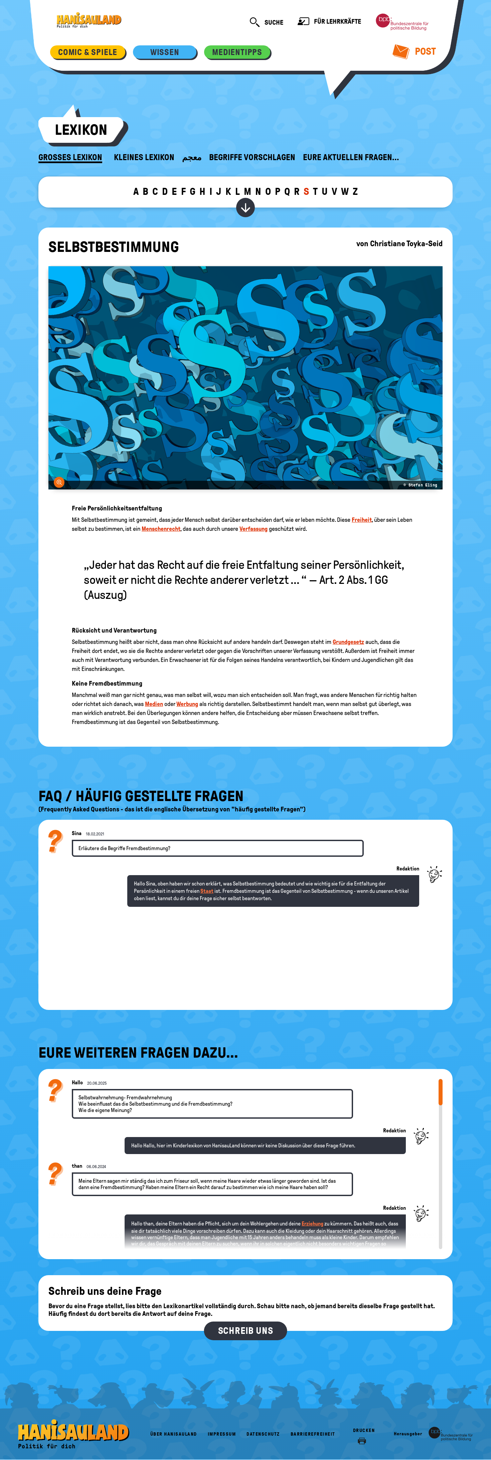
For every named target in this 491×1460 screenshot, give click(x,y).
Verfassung (253, 528)
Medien (154, 704)
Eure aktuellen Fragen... (351, 157)
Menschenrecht (161, 528)
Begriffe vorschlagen (252, 157)
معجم (191, 157)
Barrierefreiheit (313, 1434)
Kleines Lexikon (144, 157)
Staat (206, 891)
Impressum (222, 1434)
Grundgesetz (348, 642)
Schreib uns (245, 1331)
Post (414, 51)
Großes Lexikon (70, 157)
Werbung (187, 704)
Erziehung (312, 1223)
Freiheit (362, 519)
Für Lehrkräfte (329, 22)
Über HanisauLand (173, 1434)
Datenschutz (263, 1434)
